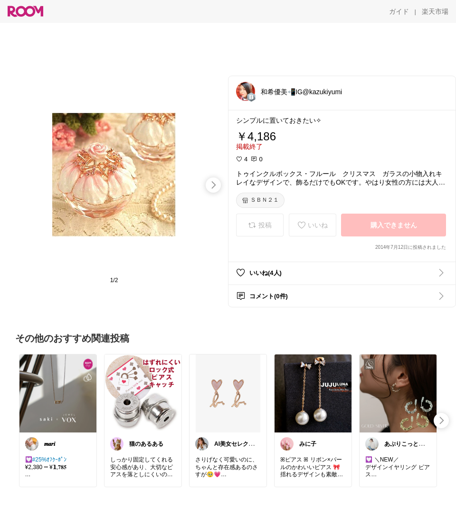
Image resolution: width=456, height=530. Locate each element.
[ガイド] (399, 11)
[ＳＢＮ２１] (260, 200)
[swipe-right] (213, 185)
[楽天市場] (435, 11)
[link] (57, 393)
